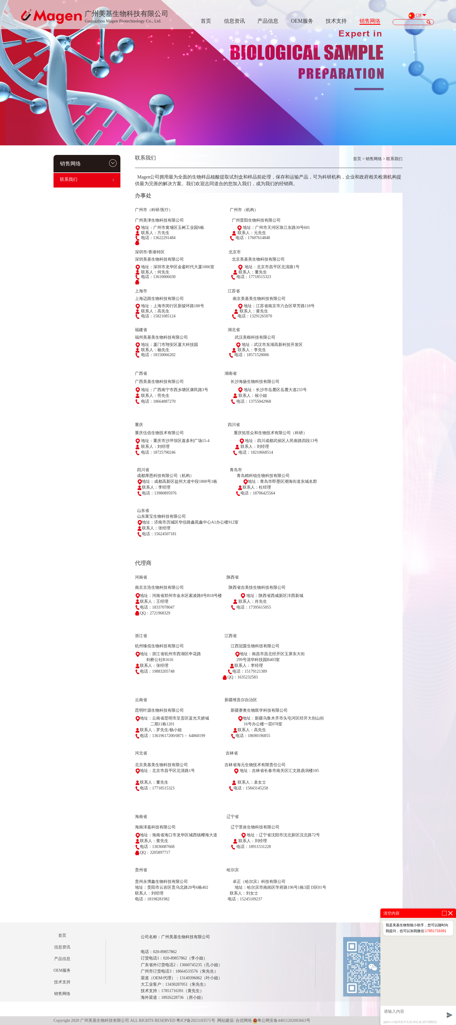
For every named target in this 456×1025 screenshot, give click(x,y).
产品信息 (267, 21)
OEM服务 (302, 21)
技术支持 (336, 21)
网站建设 (225, 1020)
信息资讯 (234, 21)
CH (418, 15)
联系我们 (87, 179)
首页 (206, 21)
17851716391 (435, 931)
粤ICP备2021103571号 (195, 1020)
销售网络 (369, 21)
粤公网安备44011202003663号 (281, 1020)
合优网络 (244, 1020)
